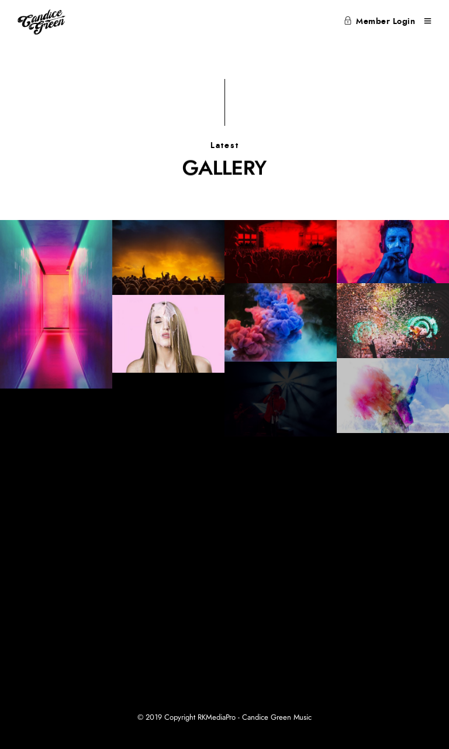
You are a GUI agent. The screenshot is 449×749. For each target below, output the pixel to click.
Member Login (380, 22)
